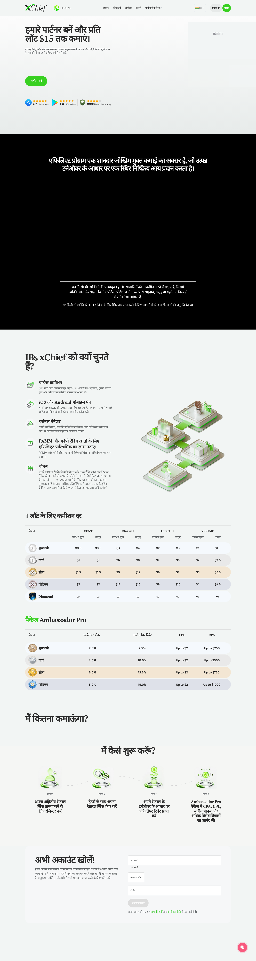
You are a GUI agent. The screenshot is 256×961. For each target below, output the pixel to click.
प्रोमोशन (123, 7)
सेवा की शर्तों (156, 910)
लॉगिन (224, 7)
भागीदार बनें (36, 79)
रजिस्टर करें (209, 7)
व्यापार (96, 7)
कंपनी (135, 7)
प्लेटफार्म (109, 7)
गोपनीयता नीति (174, 910)
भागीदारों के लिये (151, 7)
